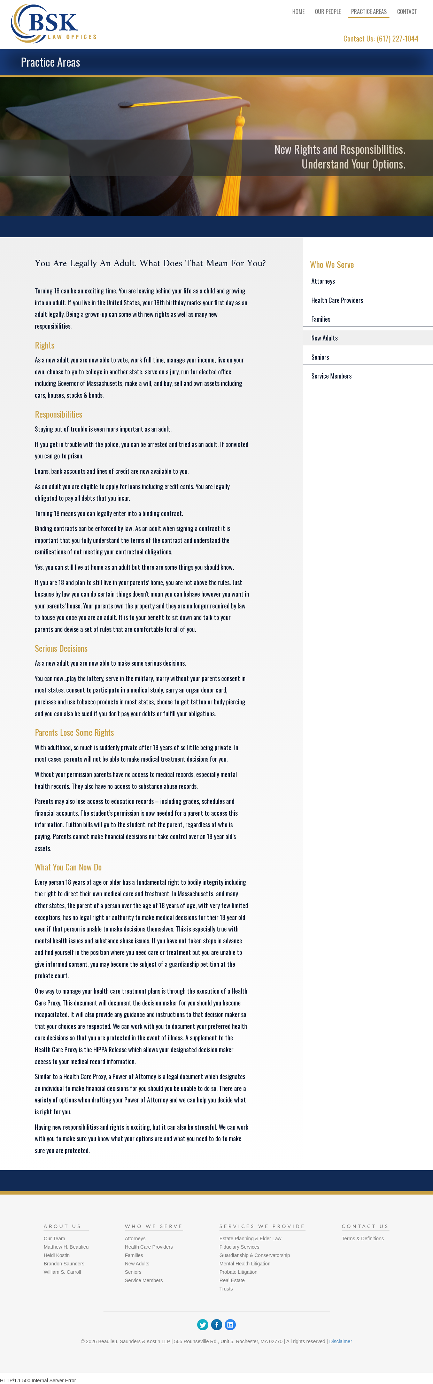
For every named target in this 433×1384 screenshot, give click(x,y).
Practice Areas (369, 11)
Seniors (320, 356)
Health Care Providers (337, 300)
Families (320, 318)
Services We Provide (262, 1226)
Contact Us (365, 1226)
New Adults (324, 337)
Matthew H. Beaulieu (66, 1247)
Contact (407, 11)
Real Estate (232, 1280)
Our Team (54, 1238)
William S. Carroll (62, 1272)
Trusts (226, 1289)
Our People (328, 11)
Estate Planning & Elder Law (250, 1238)
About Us (63, 1226)
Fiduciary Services (239, 1247)
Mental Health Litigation (244, 1263)
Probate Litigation (238, 1272)
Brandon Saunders (64, 1263)
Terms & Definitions (363, 1238)
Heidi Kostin (57, 1255)
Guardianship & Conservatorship (254, 1255)
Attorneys (323, 280)
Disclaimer (340, 1341)
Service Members (331, 375)
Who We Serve (154, 1226)
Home (298, 11)
